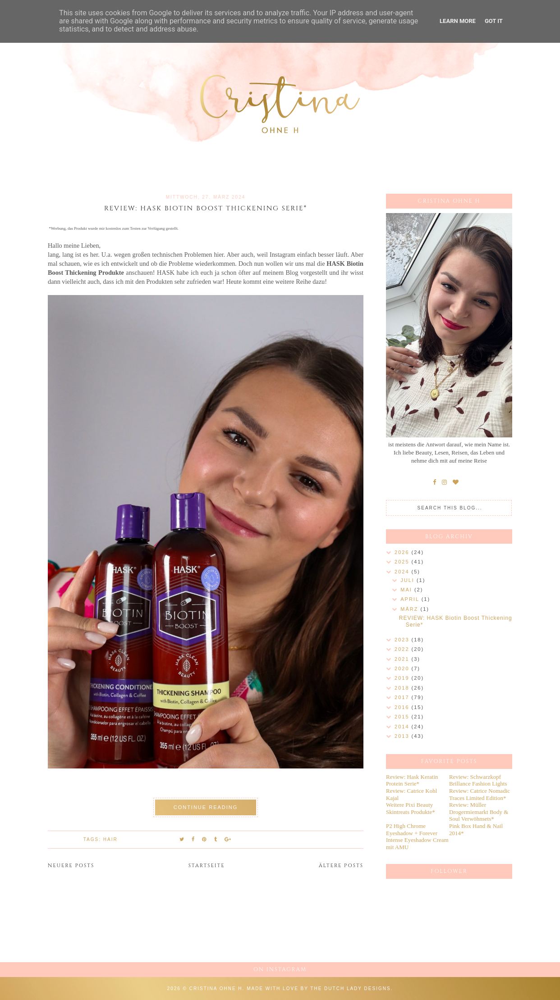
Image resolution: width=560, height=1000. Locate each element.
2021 (403, 659)
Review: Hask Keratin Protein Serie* (412, 780)
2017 (403, 697)
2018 (403, 688)
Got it (494, 21)
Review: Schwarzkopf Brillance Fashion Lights (478, 780)
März (410, 609)
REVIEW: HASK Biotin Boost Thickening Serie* (206, 208)
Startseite (206, 865)
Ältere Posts (341, 865)
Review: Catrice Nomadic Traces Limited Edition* (479, 794)
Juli (408, 580)
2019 (403, 678)
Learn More (458, 21)
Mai (407, 589)
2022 (403, 649)
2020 (403, 668)
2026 (403, 552)
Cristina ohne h (216, 988)
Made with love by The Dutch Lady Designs (319, 988)
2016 (403, 707)
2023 (403, 639)
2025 (403, 561)
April (410, 599)
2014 (403, 726)
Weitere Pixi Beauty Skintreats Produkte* (410, 808)
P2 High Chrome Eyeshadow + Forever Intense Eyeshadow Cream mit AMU (417, 836)
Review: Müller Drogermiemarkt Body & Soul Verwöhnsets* (478, 811)
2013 (403, 736)
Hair (110, 839)
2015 (403, 716)
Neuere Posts (71, 865)
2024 (403, 571)
